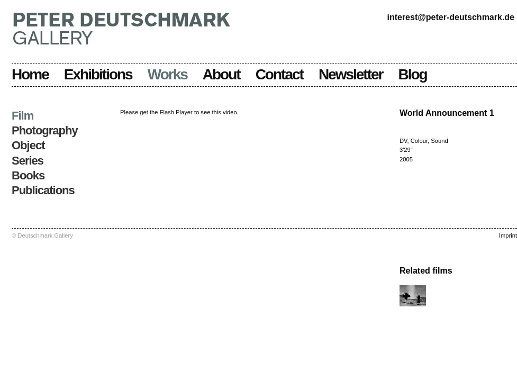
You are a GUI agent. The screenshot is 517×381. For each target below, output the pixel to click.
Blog (412, 74)
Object (28, 145)
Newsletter (351, 74)
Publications (43, 190)
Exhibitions (98, 74)
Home (30, 74)
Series (27, 160)
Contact (279, 74)
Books (28, 175)
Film (22, 115)
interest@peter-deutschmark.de (450, 17)
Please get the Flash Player (156, 112)
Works (167, 74)
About (221, 74)
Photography (45, 130)
